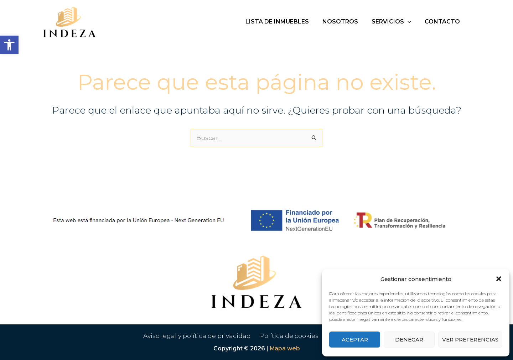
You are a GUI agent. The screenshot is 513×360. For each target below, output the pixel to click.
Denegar (409, 339)
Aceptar (355, 339)
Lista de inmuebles (284, 21)
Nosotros (345, 21)
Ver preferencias (470, 339)
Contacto (443, 21)
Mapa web (284, 348)
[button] (9, 45)
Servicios (394, 21)
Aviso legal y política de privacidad (198, 336)
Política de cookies (291, 336)
